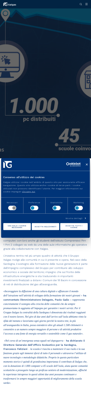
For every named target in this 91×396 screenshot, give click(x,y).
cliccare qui (28, 191)
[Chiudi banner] (87, 165)
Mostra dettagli (74, 218)
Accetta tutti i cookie (74, 226)
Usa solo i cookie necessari (17, 226)
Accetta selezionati (45, 227)
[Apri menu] (86, 4)
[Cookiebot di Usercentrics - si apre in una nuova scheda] (68, 164)
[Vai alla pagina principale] (9, 4)
